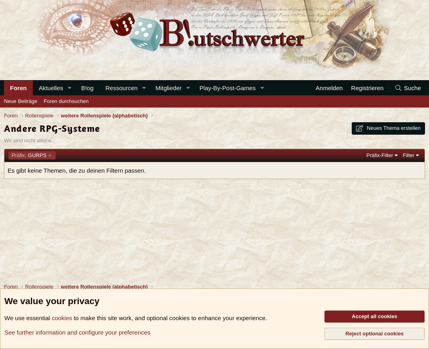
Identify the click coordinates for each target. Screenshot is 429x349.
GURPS (29, 155)
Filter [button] (409, 155)
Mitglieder (168, 88)
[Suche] (408, 88)
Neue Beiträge (20, 101)
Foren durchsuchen (66, 101)
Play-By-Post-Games (227, 88)
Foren (18, 88)
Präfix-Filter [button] (380, 155)
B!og (87, 88)
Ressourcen (121, 88)
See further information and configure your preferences (77, 332)
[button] (69, 88)
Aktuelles (51, 88)
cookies (62, 318)
